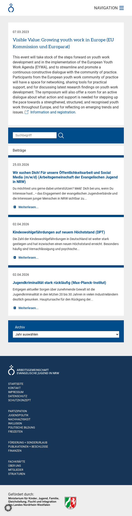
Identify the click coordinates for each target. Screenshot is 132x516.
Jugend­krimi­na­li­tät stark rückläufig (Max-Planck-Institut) (59, 283)
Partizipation (17, 411)
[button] (8, 508)
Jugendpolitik (18, 415)
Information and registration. (53, 112)
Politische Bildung (21, 427)
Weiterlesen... (28, 207)
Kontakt (14, 388)
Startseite (15, 384)
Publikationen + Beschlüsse (28, 446)
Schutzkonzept (19, 400)
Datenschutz (17, 396)
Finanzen (15, 450)
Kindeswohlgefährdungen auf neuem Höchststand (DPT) (59, 232)
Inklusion (15, 423)
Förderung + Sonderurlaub (27, 442)
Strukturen (16, 474)
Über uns (14, 465)
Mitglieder (15, 469)
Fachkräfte (16, 461)
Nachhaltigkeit (19, 419)
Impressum (15, 392)
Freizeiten (15, 431)
